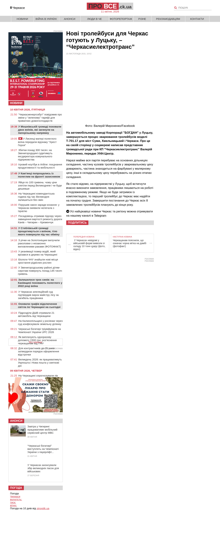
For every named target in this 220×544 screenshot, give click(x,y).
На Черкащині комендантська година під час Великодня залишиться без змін (36, 196)
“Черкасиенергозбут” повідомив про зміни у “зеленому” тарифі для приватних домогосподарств (40, 117)
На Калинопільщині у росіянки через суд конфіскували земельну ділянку (40, 322)
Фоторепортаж (121, 18)
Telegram (100, 215)
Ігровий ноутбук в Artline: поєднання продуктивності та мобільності (40, 166)
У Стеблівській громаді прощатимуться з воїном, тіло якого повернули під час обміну (39, 231)
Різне (142, 18)
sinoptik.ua (43, 508)
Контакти (197, 18)
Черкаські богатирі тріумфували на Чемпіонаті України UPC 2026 (39, 330)
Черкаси (19, 7)
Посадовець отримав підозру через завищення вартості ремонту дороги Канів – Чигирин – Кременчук (40, 219)
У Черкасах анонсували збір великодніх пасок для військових (43, 468)
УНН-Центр (105, 153)
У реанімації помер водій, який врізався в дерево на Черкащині (37, 253)
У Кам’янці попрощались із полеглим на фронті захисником (39, 175)
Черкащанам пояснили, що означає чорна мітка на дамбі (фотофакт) (129, 243)
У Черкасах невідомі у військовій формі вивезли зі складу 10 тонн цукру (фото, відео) (89, 245)
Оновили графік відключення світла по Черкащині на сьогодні (39, 305)
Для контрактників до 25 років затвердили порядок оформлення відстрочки (38, 351)
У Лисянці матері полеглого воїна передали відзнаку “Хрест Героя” (37, 142)
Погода (16, 487)
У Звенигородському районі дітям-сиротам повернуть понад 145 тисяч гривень (40, 270)
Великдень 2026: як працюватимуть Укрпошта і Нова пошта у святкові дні (40, 362)
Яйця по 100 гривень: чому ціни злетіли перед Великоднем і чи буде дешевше (40, 185)
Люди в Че (94, 18)
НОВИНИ (16, 103)
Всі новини (35, 342)
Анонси (69, 18)
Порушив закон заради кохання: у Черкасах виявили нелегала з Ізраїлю (38, 208)
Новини (22, 18)
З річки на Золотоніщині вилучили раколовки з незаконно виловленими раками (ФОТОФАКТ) (39, 243)
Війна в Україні (46, 18)
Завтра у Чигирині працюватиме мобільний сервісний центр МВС (42, 429)
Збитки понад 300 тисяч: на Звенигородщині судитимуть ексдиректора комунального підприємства (35, 155)
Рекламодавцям (168, 18)
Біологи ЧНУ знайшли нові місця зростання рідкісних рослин (38, 261)
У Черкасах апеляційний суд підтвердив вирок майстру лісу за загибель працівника (38, 295)
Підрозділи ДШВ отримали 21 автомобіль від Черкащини (36, 314)
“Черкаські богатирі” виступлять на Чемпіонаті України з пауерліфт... (43, 449)
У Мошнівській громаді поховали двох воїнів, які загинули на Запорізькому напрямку (39, 129)
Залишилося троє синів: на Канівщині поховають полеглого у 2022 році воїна (40, 282)
